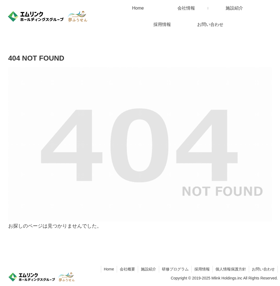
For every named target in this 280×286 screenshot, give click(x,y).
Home (109, 269)
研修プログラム (175, 269)
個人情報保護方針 (230, 269)
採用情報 (202, 269)
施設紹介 (148, 269)
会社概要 (127, 269)
